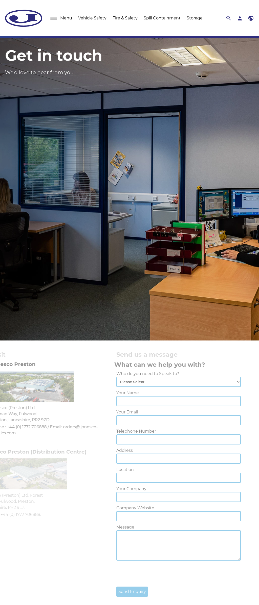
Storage (195, 18)
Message (114, 527)
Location (113, 469)
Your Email (115, 412)
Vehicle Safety (92, 18)
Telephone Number (125, 431)
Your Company (120, 488)
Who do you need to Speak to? (136, 373)
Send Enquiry (121, 591)
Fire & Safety (125, 18)
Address (113, 450)
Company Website (124, 508)
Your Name (116, 392)
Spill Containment (162, 18)
